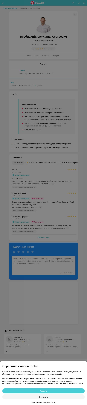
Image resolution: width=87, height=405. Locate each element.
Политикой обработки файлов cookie (68, 383)
